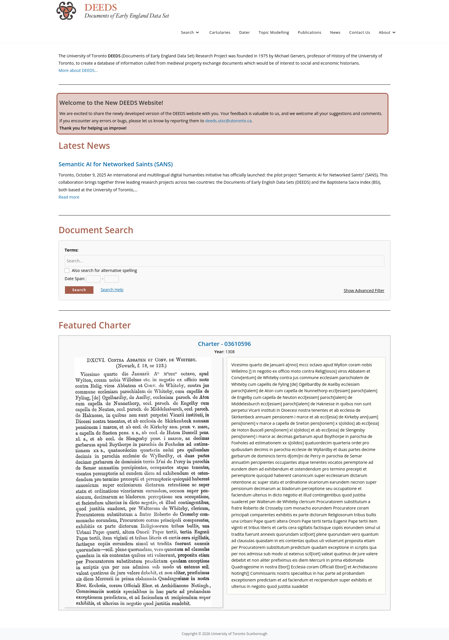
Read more (69, 197)
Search (79, 289)
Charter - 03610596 (224, 344)
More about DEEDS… (78, 70)
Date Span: (75, 278)
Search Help (112, 289)
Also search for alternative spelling (104, 270)
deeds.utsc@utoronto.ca (228, 120)
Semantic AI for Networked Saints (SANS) (116, 164)
